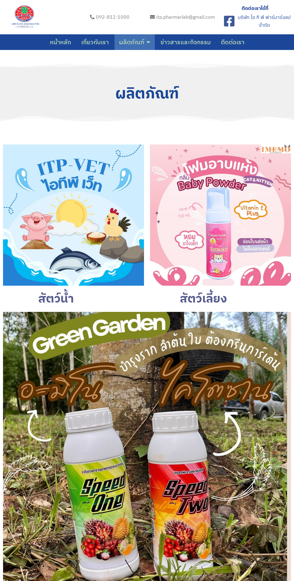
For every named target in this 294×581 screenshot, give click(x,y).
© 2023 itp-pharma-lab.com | (128, 559)
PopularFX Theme (181, 559)
